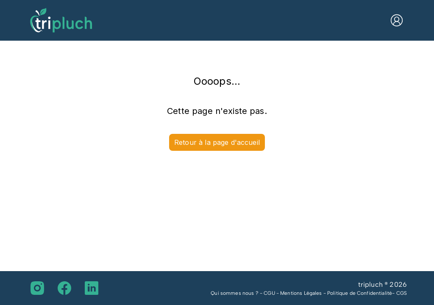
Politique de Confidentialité (359, 293)
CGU (269, 293)
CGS (401, 293)
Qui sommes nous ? (235, 293)
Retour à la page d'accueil (217, 142)
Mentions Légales (301, 293)
